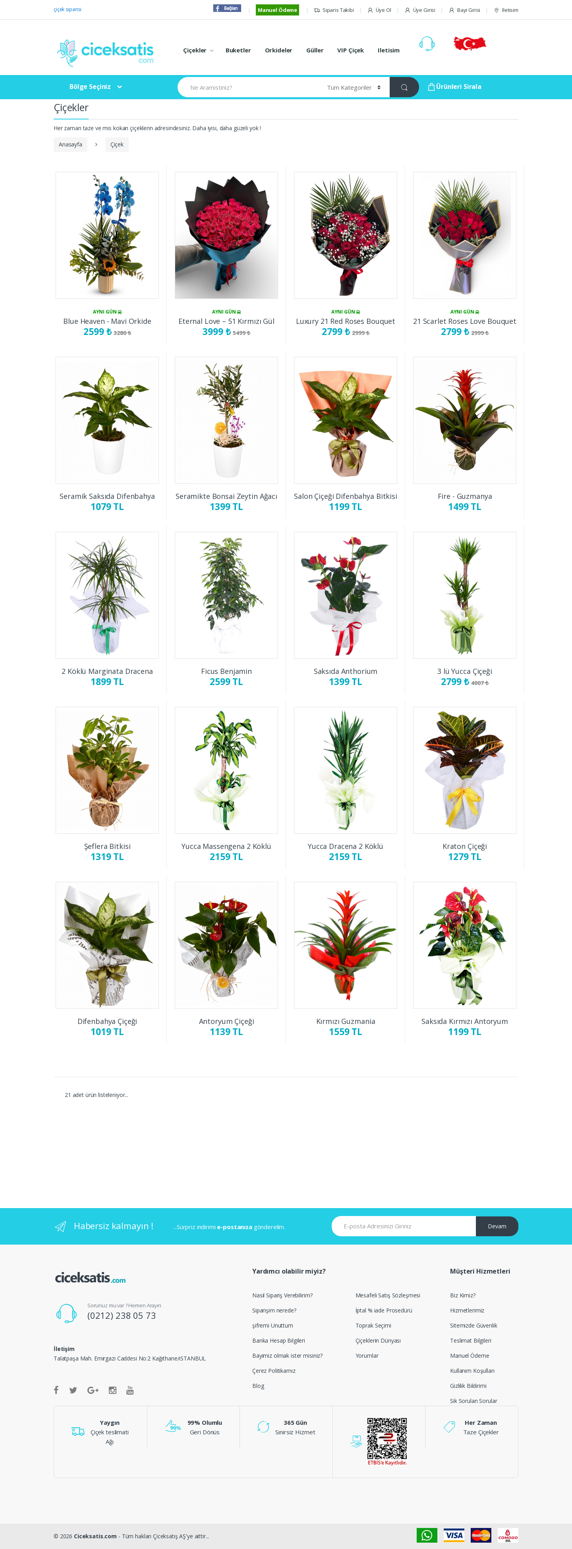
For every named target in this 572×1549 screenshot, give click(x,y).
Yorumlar (367, 1355)
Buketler (238, 50)
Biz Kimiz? (462, 1295)
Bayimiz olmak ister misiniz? (287, 1355)
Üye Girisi (419, 10)
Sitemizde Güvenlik (473, 1325)
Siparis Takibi (334, 10)
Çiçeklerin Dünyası (378, 1340)
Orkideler (279, 50)
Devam (497, 1226)
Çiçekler (195, 50)
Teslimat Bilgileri (470, 1340)
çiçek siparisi (67, 9)
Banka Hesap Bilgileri (278, 1340)
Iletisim (505, 10)
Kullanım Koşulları (472, 1370)
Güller (314, 50)
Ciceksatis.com (95, 1536)
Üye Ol (379, 10)
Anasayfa (70, 144)
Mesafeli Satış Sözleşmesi (388, 1295)
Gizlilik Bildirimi (468, 1385)
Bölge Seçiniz (90, 86)
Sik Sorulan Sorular (473, 1401)
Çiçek (117, 144)
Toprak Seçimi (373, 1325)
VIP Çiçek (350, 50)
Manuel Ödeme (277, 9)
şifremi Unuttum (272, 1325)
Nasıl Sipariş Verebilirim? (282, 1295)
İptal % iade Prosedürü (384, 1310)
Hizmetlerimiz (467, 1310)
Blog (258, 1385)
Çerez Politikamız (274, 1370)
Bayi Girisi (464, 10)
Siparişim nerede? (274, 1310)
